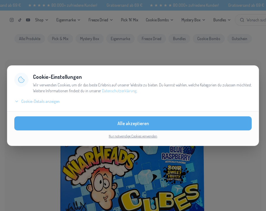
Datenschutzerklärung (119, 90)
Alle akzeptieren (133, 123)
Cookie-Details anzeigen (37, 101)
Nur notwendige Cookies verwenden (133, 136)
